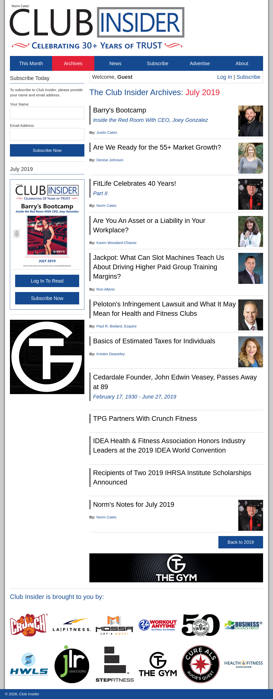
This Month (31, 63)
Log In (224, 77)
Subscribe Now (47, 298)
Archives (73, 63)
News (115, 63)
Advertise (200, 63)
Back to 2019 (241, 542)
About (242, 63)
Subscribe (157, 63)
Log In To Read (47, 281)
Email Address (22, 125)
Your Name (19, 104)
